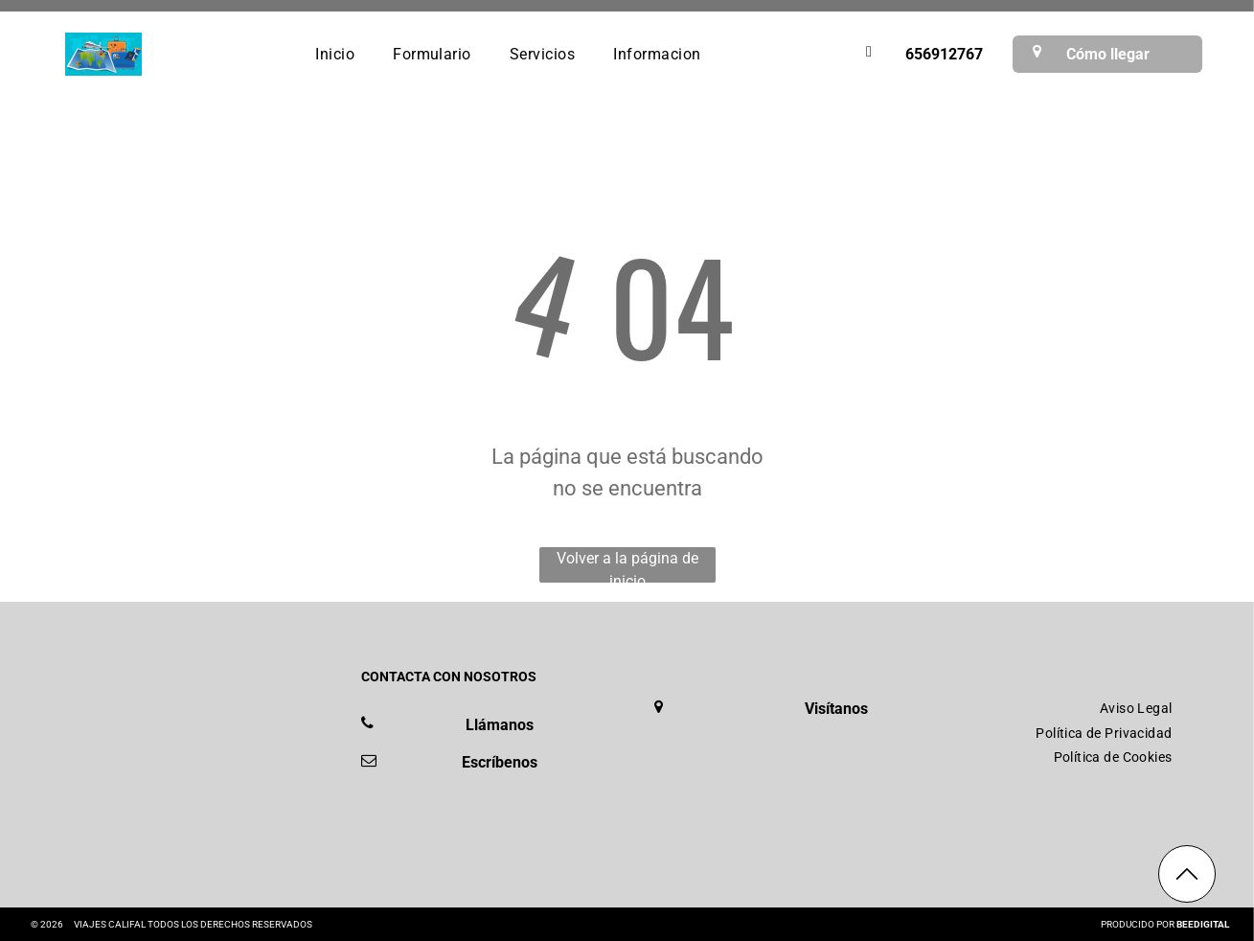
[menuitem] (335, 53)
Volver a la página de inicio (627, 566)
